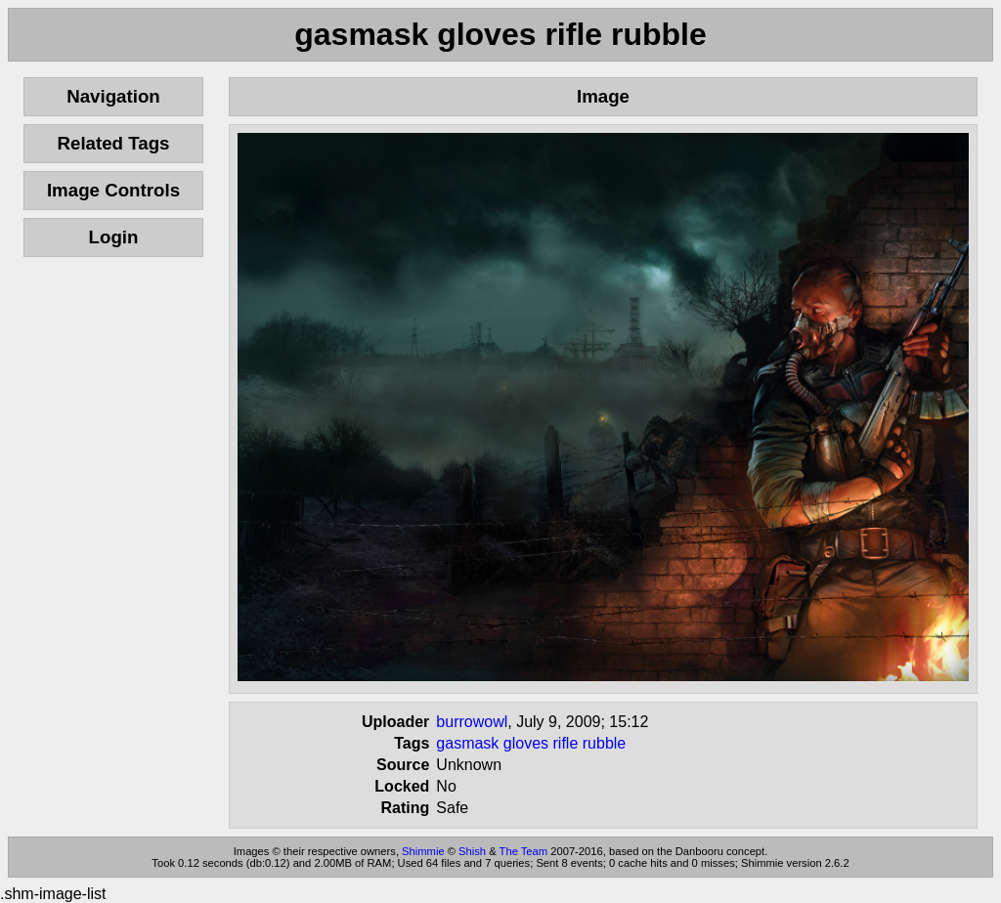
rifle (566, 743)
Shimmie (423, 851)
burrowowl (471, 721)
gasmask (467, 743)
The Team (524, 851)
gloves (525, 743)
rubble (604, 743)
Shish (472, 851)
